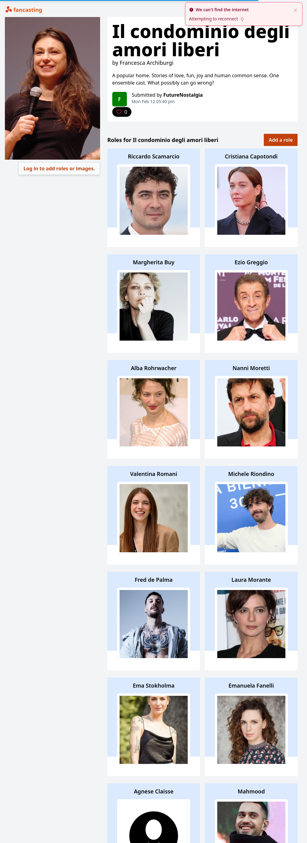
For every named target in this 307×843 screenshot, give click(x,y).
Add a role (281, 140)
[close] (295, 10)
